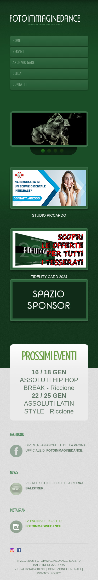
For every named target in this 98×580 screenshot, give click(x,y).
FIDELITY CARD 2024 (49, 277)
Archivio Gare (25, 64)
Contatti (19, 84)
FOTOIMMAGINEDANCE (45, 19)
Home (17, 41)
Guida (17, 74)
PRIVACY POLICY (49, 573)
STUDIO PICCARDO (49, 215)
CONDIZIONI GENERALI (64, 569)
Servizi (19, 53)
